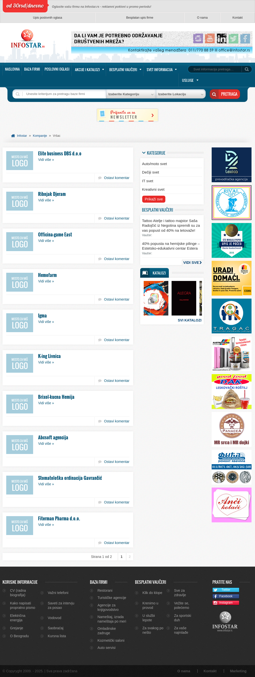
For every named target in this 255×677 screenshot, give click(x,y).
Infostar (22, 135)
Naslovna (12, 69)
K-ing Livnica (49, 356)
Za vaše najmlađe (181, 630)
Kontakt (238, 17)
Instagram (223, 603)
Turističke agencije (111, 598)
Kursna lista (57, 636)
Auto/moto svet (154, 164)
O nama (202, 17)
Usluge (187, 80)
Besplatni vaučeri (123, 69)
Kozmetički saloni (110, 640)
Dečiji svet (150, 172)
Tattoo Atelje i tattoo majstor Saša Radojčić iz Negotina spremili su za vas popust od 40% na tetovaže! (171, 225)
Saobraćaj (56, 628)
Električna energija (17, 618)
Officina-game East (55, 234)
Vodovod (55, 618)
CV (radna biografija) (18, 592)
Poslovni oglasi (57, 69)
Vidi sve (191, 262)
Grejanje (16, 628)
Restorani (104, 590)
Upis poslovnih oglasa (47, 17)
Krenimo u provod (150, 605)
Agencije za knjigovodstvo (108, 607)
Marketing (238, 671)
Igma (42, 315)
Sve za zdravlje (180, 592)
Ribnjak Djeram (52, 194)
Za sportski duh (182, 618)
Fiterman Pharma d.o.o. (59, 518)
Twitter (221, 590)
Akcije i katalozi (87, 69)
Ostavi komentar (116, 178)
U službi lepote (148, 618)
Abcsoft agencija (53, 437)
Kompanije (40, 135)
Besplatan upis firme (139, 17)
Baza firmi (32, 69)
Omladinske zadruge (106, 631)
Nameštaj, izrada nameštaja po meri (111, 619)
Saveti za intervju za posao (61, 605)
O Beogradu (19, 636)
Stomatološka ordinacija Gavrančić (70, 478)
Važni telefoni (58, 593)
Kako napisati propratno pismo (22, 605)
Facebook (222, 596)
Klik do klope (152, 593)
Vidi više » (46, 160)
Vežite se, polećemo (181, 605)
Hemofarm (47, 275)
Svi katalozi (189, 320)
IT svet (147, 181)
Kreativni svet (153, 189)
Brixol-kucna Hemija (56, 397)
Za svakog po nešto (152, 630)
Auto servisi (106, 648)
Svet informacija (160, 69)
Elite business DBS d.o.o (59, 153)
